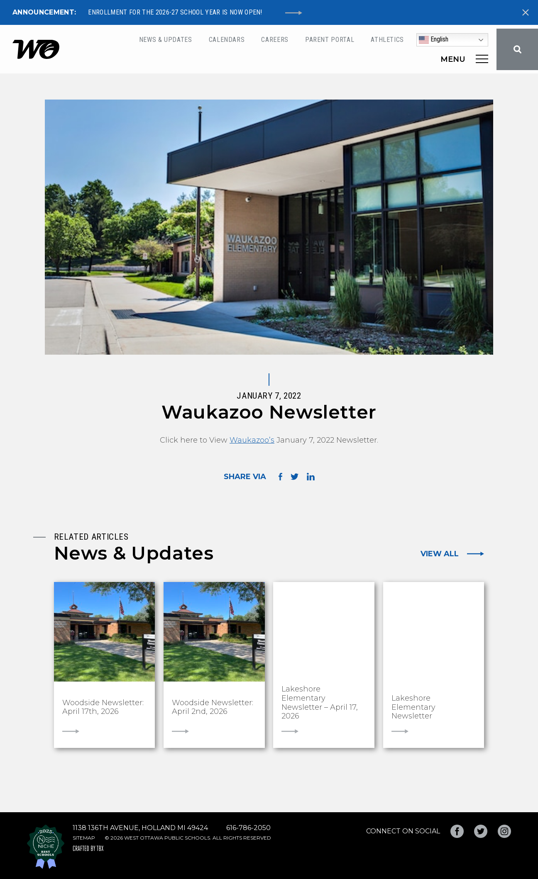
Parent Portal (329, 40)
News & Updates (165, 40)
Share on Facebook (280, 476)
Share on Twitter (294, 476)
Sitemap (84, 838)
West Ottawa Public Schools (35, 49)
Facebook (457, 831)
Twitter (480, 831)
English (433, 40)
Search (517, 49)
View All (440, 554)
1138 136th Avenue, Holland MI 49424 (140, 828)
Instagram (504, 831)
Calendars (227, 40)
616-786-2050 (248, 828)
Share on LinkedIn (311, 476)
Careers (274, 40)
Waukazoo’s (252, 440)
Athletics (387, 40)
